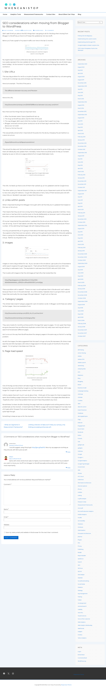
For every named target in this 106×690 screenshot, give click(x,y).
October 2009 (82, 260)
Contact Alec (50, 14)
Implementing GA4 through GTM (86, 42)
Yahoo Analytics (82, 638)
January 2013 (81, 140)
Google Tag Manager (83, 463)
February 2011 (81, 212)
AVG (79, 372)
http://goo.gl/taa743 (38, 447)
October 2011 (81, 187)
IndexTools (81, 479)
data (79, 403)
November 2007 (82, 333)
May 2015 (80, 95)
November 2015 (82, 83)
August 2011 (81, 193)
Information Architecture (84, 482)
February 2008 (82, 323)
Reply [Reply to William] (68, 467)
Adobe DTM (81, 359)
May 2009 (80, 276)
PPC (79, 543)
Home (5, 14)
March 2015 (81, 98)
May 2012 (80, 165)
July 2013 (80, 121)
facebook (80, 432)
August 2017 (81, 79)
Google (80, 454)
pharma (80, 536)
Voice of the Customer (84, 619)
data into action (82, 406)
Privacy (80, 546)
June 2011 (80, 200)
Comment (7, 484)
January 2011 (81, 216)
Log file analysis (82, 498)
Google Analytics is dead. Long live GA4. (88, 45)
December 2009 (82, 254)
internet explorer (82, 486)
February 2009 (82, 285)
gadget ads (81, 444)
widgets (80, 631)
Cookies (80, 400)
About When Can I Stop (66, 14)
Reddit (79, 552)
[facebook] (4, 673)
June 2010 (80, 235)
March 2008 (81, 320)
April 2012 (80, 168)
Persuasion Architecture (84, 533)
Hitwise (80, 473)
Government (81, 467)
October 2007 (82, 336)
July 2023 (80, 70)
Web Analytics (81, 622)
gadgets (80, 448)
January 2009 (81, 288)
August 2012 (81, 155)
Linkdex (80, 492)
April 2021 (80, 73)
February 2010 (81, 247)
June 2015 (80, 92)
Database (80, 413)
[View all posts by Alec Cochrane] (8, 30)
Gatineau (80, 451)
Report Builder (82, 555)
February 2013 (81, 136)
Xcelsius (80, 634)
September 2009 (82, 263)
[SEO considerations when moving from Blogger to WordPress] (27, 30)
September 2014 (82, 102)
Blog (79, 14)
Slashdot (80, 577)
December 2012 (82, 143)
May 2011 (80, 203)
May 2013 (80, 127)
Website (6, 525)
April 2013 (80, 130)
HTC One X (81, 476)
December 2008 (82, 292)
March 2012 (81, 171)
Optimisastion (81, 530)
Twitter (80, 600)
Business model (82, 387)
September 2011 (82, 190)
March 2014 (81, 108)
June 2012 (80, 162)
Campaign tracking (83, 391)
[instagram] (13, 673)
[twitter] (8, 673)
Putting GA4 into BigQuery (85, 35)
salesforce (80, 558)
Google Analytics (82, 460)
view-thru (80, 612)
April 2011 (80, 206)
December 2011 (82, 181)
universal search (82, 606)
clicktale (80, 397)
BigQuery (80, 375)
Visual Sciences (82, 615)
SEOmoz (80, 568)
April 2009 (80, 279)
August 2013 (81, 117)
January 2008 (81, 326)
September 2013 (82, 114)
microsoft (80, 508)
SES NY (80, 571)
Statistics (80, 587)
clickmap (80, 394)
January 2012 (81, 178)
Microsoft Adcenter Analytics (85, 511)
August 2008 (81, 304)
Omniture (80, 527)
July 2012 (80, 159)
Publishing (80, 549)
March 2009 (81, 282)
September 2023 (82, 64)
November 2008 (82, 295)
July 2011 (80, 197)
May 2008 (80, 314)
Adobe (80, 356)
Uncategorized (82, 603)
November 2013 (82, 111)
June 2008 (81, 310)
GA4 (79, 441)
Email (5, 517)
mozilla (80, 517)
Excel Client (81, 429)
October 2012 (81, 149)
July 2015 (80, 89)
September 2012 (82, 152)
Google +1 (80, 457)
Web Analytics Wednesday (85, 625)
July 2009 (80, 269)
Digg (79, 419)
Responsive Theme (79, 674)
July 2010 (80, 231)
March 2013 (81, 133)
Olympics (80, 524)
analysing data (82, 368)
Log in (79, 651)
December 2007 (82, 330)
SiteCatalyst (81, 574)
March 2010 (81, 244)
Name (6, 509)
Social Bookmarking (83, 581)
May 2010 (80, 238)
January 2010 (81, 250)
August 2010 (81, 228)
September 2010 (82, 225)
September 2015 (82, 86)
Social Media (81, 584)
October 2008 (82, 298)
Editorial (80, 422)
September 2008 (82, 301)
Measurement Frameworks (33, 14)
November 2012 (82, 146)
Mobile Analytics (82, 514)
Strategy (80, 590)
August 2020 (81, 76)
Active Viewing (82, 353)
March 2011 (81, 209)
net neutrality (81, 520)
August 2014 (81, 105)
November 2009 (82, 257)
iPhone (80, 489)
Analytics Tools (15, 14)
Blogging (80, 381)
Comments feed (82, 658)
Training (80, 596)
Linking (80, 495)
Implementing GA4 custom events (87, 39)
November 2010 (82, 219)
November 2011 (82, 184)
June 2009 (80, 273)
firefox (79, 435)
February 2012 (81, 174)
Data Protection (82, 410)
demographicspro (83, 416)
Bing (79, 378)
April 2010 (80, 241)
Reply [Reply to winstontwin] (68, 452)
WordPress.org (82, 661)
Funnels (80, 438)
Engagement (81, 425)
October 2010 (81, 222)
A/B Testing (81, 349)
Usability (80, 609)
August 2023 (81, 67)
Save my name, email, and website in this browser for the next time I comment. (32, 532)
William (11, 456)
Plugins (80, 539)
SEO (42, 30)
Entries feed (81, 654)
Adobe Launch (82, 362)
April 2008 (80, 317)
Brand (79, 384)
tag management (82, 593)
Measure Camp (82, 501)
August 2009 (81, 266)
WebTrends (81, 628)
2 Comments (50, 30)
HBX (79, 470)
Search (80, 562)
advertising (81, 365)
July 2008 (80, 307)
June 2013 (80, 124)
